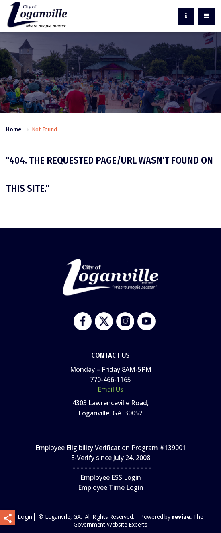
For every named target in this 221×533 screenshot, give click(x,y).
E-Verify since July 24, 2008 (110, 457)
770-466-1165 (110, 379)
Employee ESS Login (110, 477)
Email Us (110, 389)
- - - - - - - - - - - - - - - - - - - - (110, 467)
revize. (182, 517)
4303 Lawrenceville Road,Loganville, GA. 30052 (110, 407)
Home (13, 129)
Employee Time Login (110, 487)
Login (25, 517)
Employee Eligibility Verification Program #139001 (110, 447)
